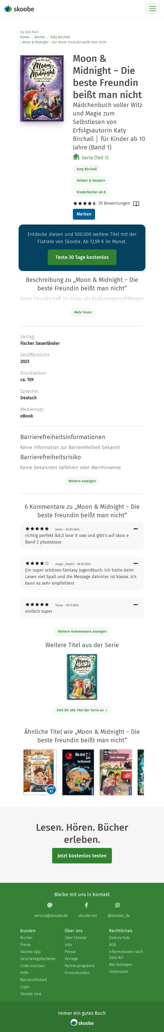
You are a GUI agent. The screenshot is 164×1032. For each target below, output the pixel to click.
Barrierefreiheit (33, 980)
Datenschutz (119, 937)
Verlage (71, 958)
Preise (25, 944)
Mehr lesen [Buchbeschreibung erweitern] (83, 312)
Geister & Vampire (91, 180)
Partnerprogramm (80, 965)
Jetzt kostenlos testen (82, 856)
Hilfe (24, 972)
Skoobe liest (30, 994)
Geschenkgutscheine (37, 958)
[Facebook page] (88, 910)
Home (24, 37)
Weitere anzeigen (82, 481)
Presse (70, 951)
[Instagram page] (119, 910)
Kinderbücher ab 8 (91, 192)
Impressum (118, 971)
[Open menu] (152, 8)
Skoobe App (30, 951)
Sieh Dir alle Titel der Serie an (82, 710)
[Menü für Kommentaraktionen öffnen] (136, 529)
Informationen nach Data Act (126, 954)
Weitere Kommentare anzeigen (82, 631)
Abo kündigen (120, 964)
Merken (84, 214)
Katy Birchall (60, 37)
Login (24, 987)
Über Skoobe (76, 937)
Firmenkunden (77, 972)
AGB (112, 944)
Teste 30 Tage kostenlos (82, 257)
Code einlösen (32, 965)
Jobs (68, 944)
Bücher (39, 37)
